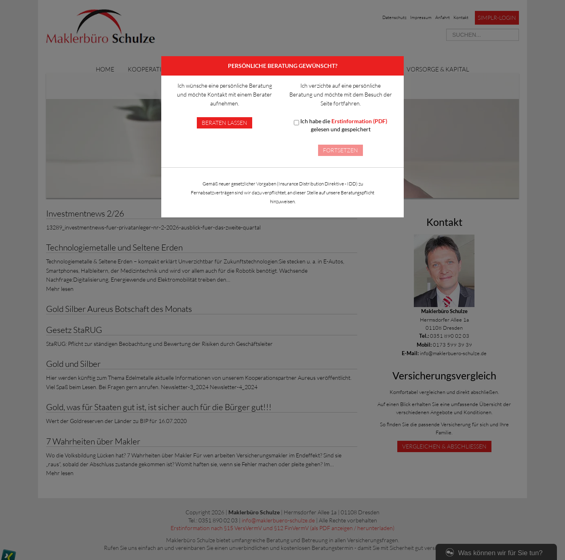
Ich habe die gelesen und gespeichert (340, 125)
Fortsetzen (340, 150)
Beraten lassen (224, 122)
